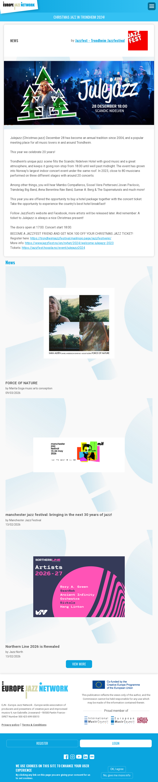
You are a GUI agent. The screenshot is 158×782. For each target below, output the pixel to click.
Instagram (72, 757)
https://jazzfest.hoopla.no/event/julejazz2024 (53, 248)
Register (42, 743)
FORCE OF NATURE (22, 383)
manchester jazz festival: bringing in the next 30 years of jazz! (59, 515)
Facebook (66, 757)
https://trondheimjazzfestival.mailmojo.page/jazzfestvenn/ (70, 238)
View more (79, 664)
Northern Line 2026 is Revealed (32, 646)
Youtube (79, 757)
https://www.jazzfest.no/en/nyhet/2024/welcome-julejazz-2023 (69, 243)
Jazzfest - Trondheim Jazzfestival (100, 40)
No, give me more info (116, 775)
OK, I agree (117, 769)
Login (115, 743)
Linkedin (85, 757)
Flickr (92, 757)
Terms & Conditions (34, 724)
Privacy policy (10, 724)
